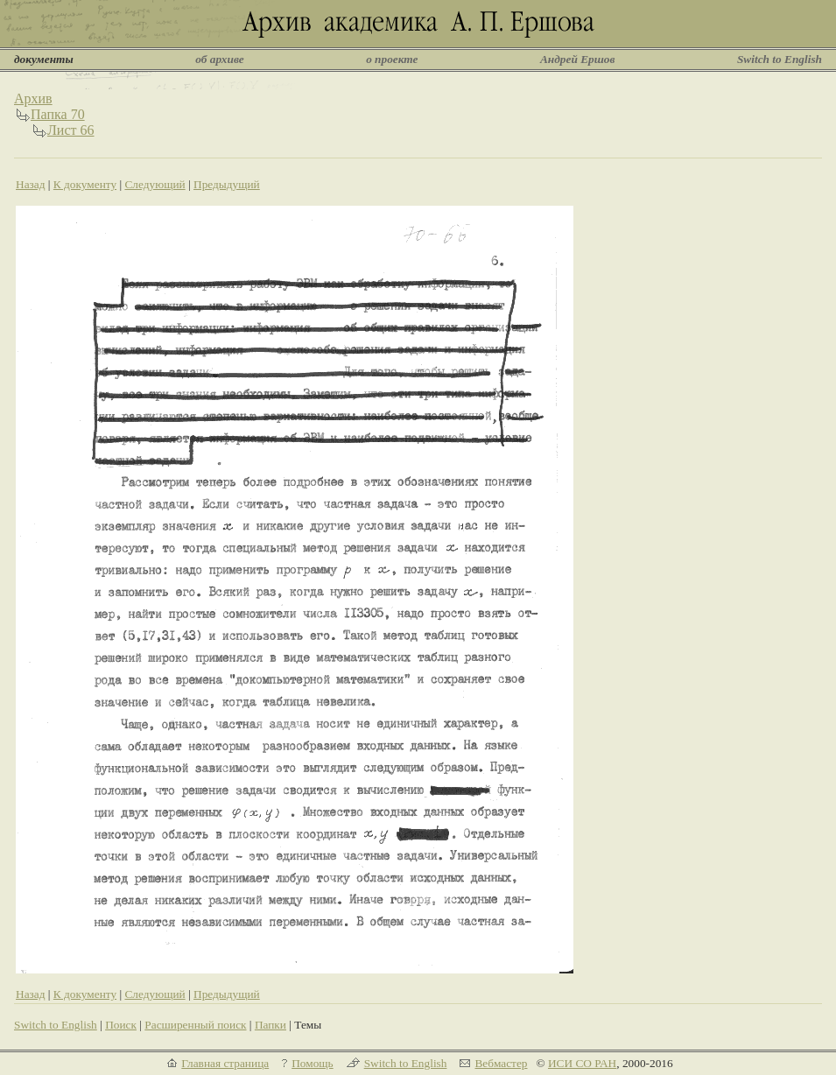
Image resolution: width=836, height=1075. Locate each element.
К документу (84, 184)
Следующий (154, 184)
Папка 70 (58, 114)
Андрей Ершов (577, 59)
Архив (33, 98)
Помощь (312, 1063)
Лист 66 (71, 130)
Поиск (121, 1024)
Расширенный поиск (195, 1024)
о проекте (392, 59)
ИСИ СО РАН (582, 1063)
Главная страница (225, 1063)
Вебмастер (500, 1063)
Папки (270, 1024)
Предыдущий (226, 184)
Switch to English (779, 59)
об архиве (219, 59)
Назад (31, 184)
